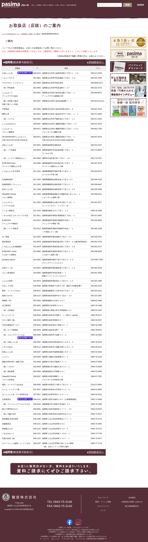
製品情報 (47, 13)
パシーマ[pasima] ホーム (10, 34)
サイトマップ (103, 497)
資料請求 (140, 5)
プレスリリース (103, 506)
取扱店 (101, 13)
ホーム (11, 13)
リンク (103, 510)
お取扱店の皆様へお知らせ (132, 502)
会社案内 (65, 13)
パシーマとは (29, 13)
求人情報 (83, 13)
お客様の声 (137, 13)
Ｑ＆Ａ (119, 13)
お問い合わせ (59, 495)
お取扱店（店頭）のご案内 (30, 34)
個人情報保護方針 (132, 506)
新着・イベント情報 (103, 502)
